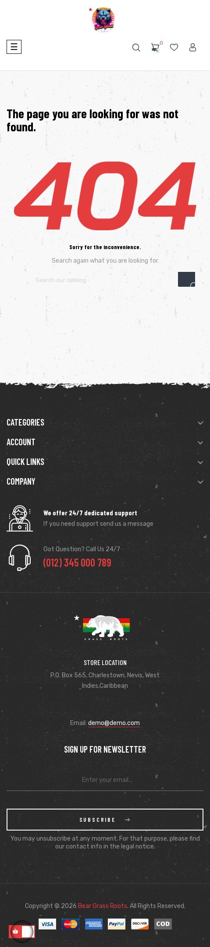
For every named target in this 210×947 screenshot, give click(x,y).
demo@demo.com (114, 723)
